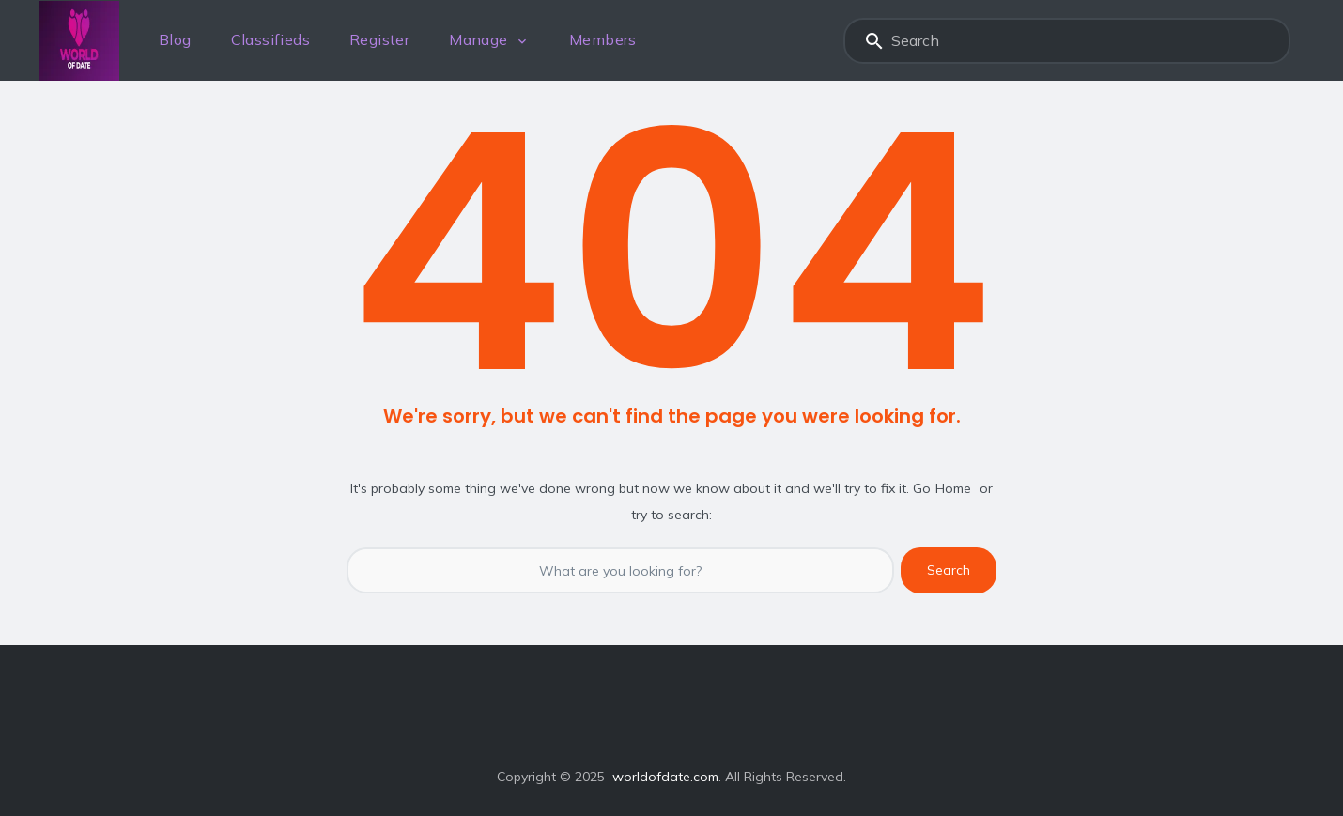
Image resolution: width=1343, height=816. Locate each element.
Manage (478, 39)
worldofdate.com (665, 776)
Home (953, 488)
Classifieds (270, 39)
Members (603, 39)
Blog (175, 39)
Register (379, 39)
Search (874, 40)
